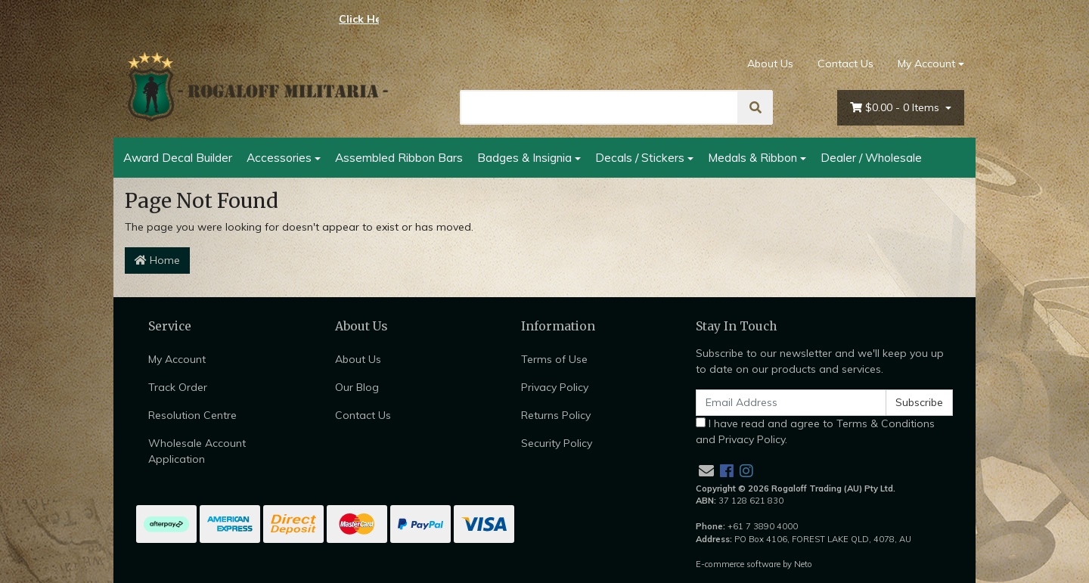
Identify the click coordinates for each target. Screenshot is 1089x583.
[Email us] (706, 470)
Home (157, 260)
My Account (177, 359)
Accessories (279, 157)
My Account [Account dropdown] (926, 63)
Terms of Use (554, 359)
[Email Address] (791, 402)
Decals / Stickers (639, 157)
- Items (896, 108)
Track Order (177, 387)
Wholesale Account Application (197, 451)
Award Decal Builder (177, 157)
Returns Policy (556, 415)
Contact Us (845, 63)
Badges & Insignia (524, 157)
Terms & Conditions (885, 423)
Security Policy (556, 443)
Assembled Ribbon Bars (399, 157)
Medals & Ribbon (752, 157)
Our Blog (357, 387)
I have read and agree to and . (815, 431)
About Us (770, 63)
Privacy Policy (554, 387)
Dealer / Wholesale (871, 157)
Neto (803, 564)
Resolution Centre (192, 415)
